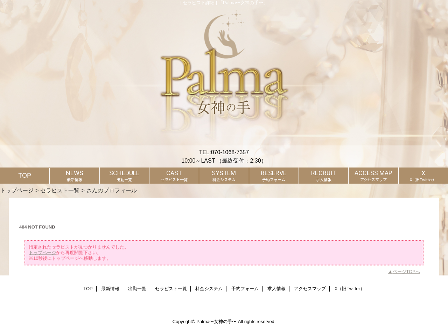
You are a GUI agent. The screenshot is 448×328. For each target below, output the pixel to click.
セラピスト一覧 (59, 190)
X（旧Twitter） (350, 288)
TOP (24, 175)
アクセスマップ (310, 288)
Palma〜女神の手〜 (216, 321)
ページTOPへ (406, 273)
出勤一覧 (137, 288)
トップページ (17, 190)
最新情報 (110, 288)
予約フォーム (245, 288)
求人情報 (276, 288)
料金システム (209, 288)
